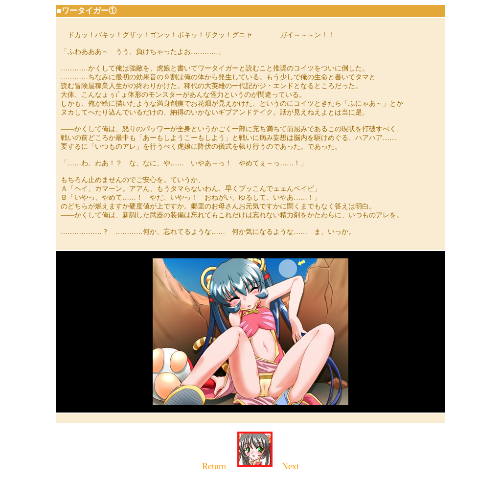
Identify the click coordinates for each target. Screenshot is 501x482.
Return (218, 466)
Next (290, 466)
